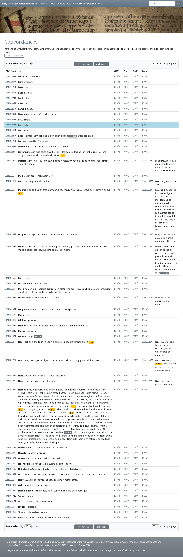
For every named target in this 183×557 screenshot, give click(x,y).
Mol (20, 288)
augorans (160, 355)
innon (158, 216)
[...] (63, 155)
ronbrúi (102, 425)
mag (38, 151)
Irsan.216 (146, 246)
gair (72, 246)
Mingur (43, 406)
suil (28, 87)
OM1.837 (9, 479)
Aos (101, 399)
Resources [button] (78, 3)
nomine (40, 297)
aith (82, 392)
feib (71, 429)
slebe (58, 409)
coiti (31, 141)
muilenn (39, 283)
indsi (62, 463)
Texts (52, 3)
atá (54, 399)
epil (53, 415)
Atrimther (90, 419)
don (52, 135)
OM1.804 (9, 124)
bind (91, 406)
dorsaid (42, 288)
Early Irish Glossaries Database (19, 3)
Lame (21, 108)
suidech (52, 114)
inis (27, 380)
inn (27, 396)
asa (55, 517)
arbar (80, 135)
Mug (20, 309)
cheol (49, 399)
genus (36, 309)
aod (36, 422)
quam (82, 360)
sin (36, 419)
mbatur (48, 160)
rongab (106, 406)
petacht (73, 309)
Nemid (91, 389)
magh (44, 234)
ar (96, 288)
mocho (28, 181)
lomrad (169, 216)
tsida (38, 517)
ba (86, 160)
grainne (32, 320)
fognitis (42, 341)
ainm (47, 135)
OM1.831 (9, 447)
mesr (68, 189)
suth (64, 402)
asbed (44, 292)
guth (98, 406)
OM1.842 (9, 506)
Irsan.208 (146, 341)
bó (52, 402)
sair (58, 458)
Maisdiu (159, 160)
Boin (67, 517)
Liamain (22, 114)
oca (85, 135)
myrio (47, 297)
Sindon (21, 506)
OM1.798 (9, 92)
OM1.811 (9, 175)
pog (31, 336)
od (26, 399)
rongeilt (55, 429)
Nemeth (46, 402)
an (41, 189)
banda (29, 81)
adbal (34, 485)
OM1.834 (9, 463)
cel (162, 341)
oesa (32, 396)
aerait (37, 415)
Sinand (21, 512)
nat (88, 474)
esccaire (43, 419)
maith (21, 419)
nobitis (71, 469)
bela (28, 155)
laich (157, 222)
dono (41, 135)
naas (164, 351)
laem (35, 135)
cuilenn (158, 269)
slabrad (32, 506)
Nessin (170, 380)
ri (29, 429)
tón (27, 474)
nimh (77, 415)
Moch (21, 181)
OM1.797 (9, 87)
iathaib (78, 412)
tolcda (166, 249)
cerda (89, 422)
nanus (43, 375)
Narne (21, 447)
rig (19, 402)
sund (100, 409)
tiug (27, 360)
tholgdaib (56, 246)
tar (83, 151)
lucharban (61, 375)
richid (36, 429)
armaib (21, 396)
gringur (51, 406)
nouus (169, 360)
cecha (50, 419)
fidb (91, 160)
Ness (20, 380)
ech (28, 278)
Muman (46, 474)
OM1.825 (9, 336)
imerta (41, 458)
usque (45, 141)
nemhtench (32, 425)
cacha (76, 419)
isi (175, 189)
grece (34, 175)
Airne (55, 479)
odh (59, 422)
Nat (20, 474)
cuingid (21, 155)
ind (60, 292)
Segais (21, 517)
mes (31, 160)
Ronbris (93, 425)
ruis (157, 212)
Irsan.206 (146, 360)
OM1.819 (9, 297)
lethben (33, 325)
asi (37, 189)
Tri (71, 409)
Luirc (20, 87)
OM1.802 (9, 114)
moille (64, 360)
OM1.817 (9, 283)
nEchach (66, 146)
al (30, 442)
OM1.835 (9, 469)
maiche (158, 196)
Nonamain (24, 458)
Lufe (20, 81)
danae (106, 399)
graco (166, 181)
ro (49, 146)
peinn (158, 256)
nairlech (159, 209)
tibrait (50, 518)
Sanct (21, 496)
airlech (107, 189)
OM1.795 (9, 76)
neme (47, 392)
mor (165, 269)
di (171, 249)
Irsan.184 (146, 181)
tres (45, 189)
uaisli (82, 409)
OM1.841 (9, 501)
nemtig (23, 442)
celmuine (159, 348)
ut (55, 151)
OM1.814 (9, 234)
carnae (44, 442)
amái (47, 485)
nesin (33, 380)
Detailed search (95, 3)
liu (161, 222)
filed (54, 396)
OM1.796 (9, 81)
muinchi (28, 501)
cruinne (66, 406)
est (37, 246)
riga (96, 415)
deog (29, 108)
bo (27, 98)
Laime (21, 92)
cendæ (85, 189)
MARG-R (158, 364)
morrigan (52, 189)
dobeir (21, 425)
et (25, 163)
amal (60, 415)
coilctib (158, 253)
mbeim (23, 435)
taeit (56, 292)
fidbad (158, 170)
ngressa (83, 389)
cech (29, 114)
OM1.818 (9, 288)
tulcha (52, 463)
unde (73, 160)
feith (49, 425)
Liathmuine (24, 151)
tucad (50, 151)
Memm (22, 336)
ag (53, 309)
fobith (51, 325)
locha (37, 76)
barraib (84, 406)
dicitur (80, 160)
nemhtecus (62, 399)
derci (74, 490)
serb (29, 246)
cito (41, 181)
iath (35, 392)
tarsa (43, 151)
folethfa (101, 151)
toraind (61, 325)
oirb (32, 76)
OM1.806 (9, 135)
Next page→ (101, 64)
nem (30, 392)
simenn (166, 253)
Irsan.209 (146, 380)
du (35, 160)
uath (65, 396)
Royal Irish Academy (86, 550)
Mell (20, 175)
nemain (61, 490)
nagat (173, 219)
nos (108, 438)
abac (51, 375)
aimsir (29, 135)
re (60, 469)
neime (95, 392)
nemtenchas (62, 435)
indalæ (77, 325)
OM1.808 (9, 146)
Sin (19, 501)
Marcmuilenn (25, 283)
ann (35, 341)
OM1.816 (9, 278)
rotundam (43, 175)
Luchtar (22, 141)
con (38, 512)
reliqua (30, 163)
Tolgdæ (43, 246)
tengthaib (89, 396)
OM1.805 (9, 130)
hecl (21, 392)
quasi (163, 360)
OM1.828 (9, 375)
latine (52, 175)
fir (174, 216)
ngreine (40, 409)
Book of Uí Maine (44, 550)
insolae (46, 380)
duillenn (159, 259)
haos (20, 438)
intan (97, 389)
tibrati (41, 146)
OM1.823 (9, 325)
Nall (20, 485)
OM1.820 (9, 309)
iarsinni (29, 415)
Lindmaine (75, 151)
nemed (106, 419)
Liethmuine (91, 151)
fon (66, 135)
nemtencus (48, 438)
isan (58, 463)
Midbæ (22, 320)
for (39, 141)
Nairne (22, 479)
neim (71, 392)
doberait (57, 425)
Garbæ (163, 212)
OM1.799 (9, 98)
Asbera (54, 474)
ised (46, 435)
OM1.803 (9, 119)
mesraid (163, 163)
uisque (26, 119)
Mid (20, 314)
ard (169, 237)
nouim (42, 469)
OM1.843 (9, 512)
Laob (20, 98)
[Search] (162, 3)
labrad (24, 292)
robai (98, 160)
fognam (59, 309)
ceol (36, 399)
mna (166, 225)
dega (68, 490)
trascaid (35, 155)
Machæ (22, 189)
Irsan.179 (146, 160)
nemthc (103, 402)
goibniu (99, 422)
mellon (26, 175)
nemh (53, 422)
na (96, 396)
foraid (55, 447)
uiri (34, 288)
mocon (173, 181)
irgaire (69, 419)
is (78, 288)
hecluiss (64, 412)
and (24, 422)
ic (79, 474)
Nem (49, 412)
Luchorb (22, 76)
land (25, 409)
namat (94, 474)
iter (71, 325)
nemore (38, 389)
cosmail (83, 288)
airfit (84, 399)
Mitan (21, 331)
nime (102, 393)
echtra (41, 479)
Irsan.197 (146, 297)
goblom (68, 474)
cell (26, 341)
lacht (77, 402)
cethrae (93, 438)
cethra (24, 406)
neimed (31, 419)
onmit (158, 304)
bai (62, 447)
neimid (76, 409)
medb (21, 249)
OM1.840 (9, 496)
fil (162, 216)
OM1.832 (9, 452)
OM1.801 (9, 108)
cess (81, 469)
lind (44, 249)
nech (43, 415)
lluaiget (159, 225)
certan (59, 406)
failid (26, 124)
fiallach (76, 399)
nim (77, 393)
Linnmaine (24, 146)
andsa (32, 452)
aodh (81, 422)
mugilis (29, 309)
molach (70, 288)
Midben (22, 325)
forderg (90, 429)
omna (43, 155)
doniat (86, 435)
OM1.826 (9, 341)
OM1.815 (9, 246)
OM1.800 (9, 103)
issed (109, 422)
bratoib (59, 249)
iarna (98, 189)
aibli (38, 490)
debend (37, 249)
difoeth (68, 415)
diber (39, 438)
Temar (31, 447)
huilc (82, 419)
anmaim (44, 447)
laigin (166, 345)
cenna (158, 206)
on (169, 351)
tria (29, 409)
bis (62, 135)
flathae (62, 392)
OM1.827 (9, 360)
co (22, 402)
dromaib (88, 246)
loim (72, 360)
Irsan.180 (146, 189)
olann (26, 130)
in (34, 151)
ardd (52, 234)
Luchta (73, 479)
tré (91, 435)
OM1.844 (9, 517)
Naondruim (24, 463)
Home (44, 3)
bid (49, 309)
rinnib (27, 402)
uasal (67, 234)
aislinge (32, 479)
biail (30, 92)
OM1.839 (9, 490)
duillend (97, 246)
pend (77, 246)
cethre (99, 419)
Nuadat (44, 512)
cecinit (158, 272)
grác (75, 474)
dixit (59, 151)
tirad (90, 135)
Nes (157, 380)
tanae (96, 360)
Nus (20, 360)
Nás (157, 341)
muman (172, 269)
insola (164, 384)
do (49, 246)
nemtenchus (56, 432)
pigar (45, 360)
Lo (19, 119)
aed (68, 425)
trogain (172, 225)
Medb (21, 246)
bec (27, 375)
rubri (42, 309)
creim (83, 474)
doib (42, 425)
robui (172, 170)
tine (76, 425)
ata (95, 402)
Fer (39, 474)
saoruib (29, 432)
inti (66, 447)
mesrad (56, 160)
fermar (75, 234)
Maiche (159, 189)
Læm (20, 135)
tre (63, 425)
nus (165, 364)
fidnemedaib (56, 389)
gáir (173, 253)
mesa (65, 160)
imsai (46, 283)
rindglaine (45, 429)
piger (162, 367)
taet (60, 517)
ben (83, 325)
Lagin (49, 341)
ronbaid (22, 429)
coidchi (32, 292)
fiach (27, 103)
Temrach (51, 288)
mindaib (88, 412)
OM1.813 (9, 189)
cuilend (67, 249)
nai (46, 463)
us (168, 341)
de (87, 325)
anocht (101, 474)
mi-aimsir (31, 331)
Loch (58, 146)
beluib (158, 262)
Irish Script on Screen (135, 550)
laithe (64, 469)
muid (53, 146)
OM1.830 (9, 389)
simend (65, 246)
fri (88, 288)
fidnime (98, 429)
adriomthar (92, 409)
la (73, 415)
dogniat (90, 432)
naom (30, 496)
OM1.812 (9, 181)
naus (32, 360)
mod (46, 422)
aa (37, 234)
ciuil (25, 438)
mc (67, 479)
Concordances (64, 3)
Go (178, 3)
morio (166, 300)
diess (48, 469)
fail (70, 463)
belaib (30, 249)
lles (166, 222)
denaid (49, 155)
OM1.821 (9, 314)
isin (76, 469)
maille (157, 370)
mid (105, 246)
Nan (20, 375)
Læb (20, 103)
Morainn (47, 501)
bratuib (168, 266)
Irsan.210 (146, 234)
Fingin (61, 479)
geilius (76, 429)
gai (33, 409)
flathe (103, 415)
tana (168, 370)
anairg (85, 341)
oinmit (56, 297)
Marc (21, 278)
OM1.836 (9, 474)
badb (31, 189)
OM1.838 (9, 485)
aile (20, 422)
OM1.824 (9, 331)
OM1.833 (9, 458)
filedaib (22, 415)
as (46, 146)
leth (27, 314)
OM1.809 (9, 151)
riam (20, 163)
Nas (20, 341)
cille (41, 463)
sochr (36, 114)
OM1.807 (9, 141)
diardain (41, 452)
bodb (168, 189)
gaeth (65, 429)
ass (70, 292)
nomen (28, 288)
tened (43, 490)
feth (80, 435)
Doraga (66, 151)
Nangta (22, 452)
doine (93, 189)
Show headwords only (14, 55)
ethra (56, 155)
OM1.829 (9, 380)
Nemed (22, 389)
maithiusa (59, 419)
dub (174, 209)
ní (99, 288)
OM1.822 (9, 320)
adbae (171, 212)
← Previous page (84, 64)
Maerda (22, 297)
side (108, 288)
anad (103, 288)
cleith (57, 135)
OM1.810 (9, 160)
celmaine (59, 341)
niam (31, 435)
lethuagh (43, 325)
